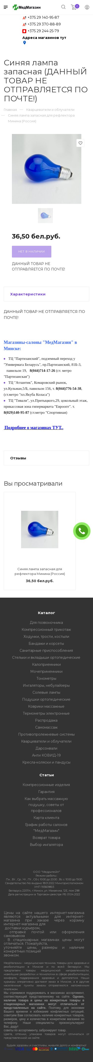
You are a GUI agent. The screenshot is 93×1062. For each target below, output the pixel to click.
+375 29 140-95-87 (43, 17)
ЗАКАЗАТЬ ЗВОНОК (84, 531)
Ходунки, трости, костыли (46, 636)
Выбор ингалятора (46, 844)
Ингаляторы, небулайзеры (46, 685)
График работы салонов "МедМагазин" (46, 827)
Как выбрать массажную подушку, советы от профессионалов (46, 804)
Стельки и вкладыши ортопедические (46, 657)
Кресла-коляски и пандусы (46, 762)
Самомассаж (46, 727)
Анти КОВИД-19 (46, 755)
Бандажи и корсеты (46, 643)
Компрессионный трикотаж (46, 629)
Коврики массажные (46, 706)
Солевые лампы (46, 692)
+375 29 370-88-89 (44, 24)
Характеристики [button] (28, 294)
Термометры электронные (46, 713)
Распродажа (46, 720)
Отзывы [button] (18, 458)
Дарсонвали (46, 748)
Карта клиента (46, 817)
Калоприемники (46, 664)
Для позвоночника (46, 622)
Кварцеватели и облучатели (46, 741)
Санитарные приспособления (46, 650)
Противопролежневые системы (46, 734)
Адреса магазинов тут (44, 40)
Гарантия (46, 792)
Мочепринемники (46, 671)
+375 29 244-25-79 (43, 31)
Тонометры (46, 678)
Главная (10, 110)
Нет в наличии (31, 251)
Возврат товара (46, 837)
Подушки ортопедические (46, 699)
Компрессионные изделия (46, 785)
